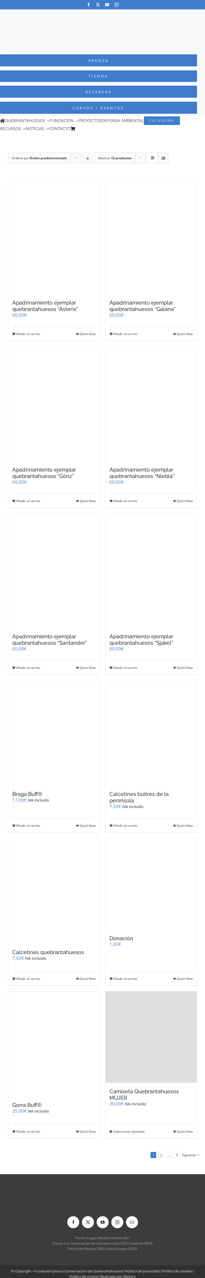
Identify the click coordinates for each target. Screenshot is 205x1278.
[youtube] (107, 5)
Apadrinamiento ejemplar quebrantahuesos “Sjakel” (141, 639)
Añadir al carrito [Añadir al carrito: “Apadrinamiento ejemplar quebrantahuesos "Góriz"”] (28, 501)
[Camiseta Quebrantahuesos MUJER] (151, 1037)
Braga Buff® (27, 794)
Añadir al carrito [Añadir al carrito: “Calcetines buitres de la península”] (125, 825)
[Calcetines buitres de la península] (151, 733)
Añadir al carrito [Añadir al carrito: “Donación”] (125, 978)
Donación (121, 938)
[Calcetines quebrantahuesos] (54, 890)
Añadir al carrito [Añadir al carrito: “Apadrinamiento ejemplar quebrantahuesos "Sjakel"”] (125, 667)
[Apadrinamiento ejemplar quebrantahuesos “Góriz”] (54, 404)
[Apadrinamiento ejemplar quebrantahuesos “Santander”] (54, 571)
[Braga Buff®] (54, 733)
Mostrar (115, 158)
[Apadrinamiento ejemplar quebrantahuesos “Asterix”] (54, 237)
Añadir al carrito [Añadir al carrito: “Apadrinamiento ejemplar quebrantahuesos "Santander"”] (28, 667)
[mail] (132, 1222)
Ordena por (39, 158)
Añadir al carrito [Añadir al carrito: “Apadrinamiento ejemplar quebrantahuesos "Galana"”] (125, 334)
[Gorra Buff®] (54, 1044)
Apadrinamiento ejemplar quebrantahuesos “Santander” (49, 639)
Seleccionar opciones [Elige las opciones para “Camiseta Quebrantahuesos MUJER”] (129, 1131)
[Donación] (151, 884)
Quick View (88, 334)
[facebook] (88, 5)
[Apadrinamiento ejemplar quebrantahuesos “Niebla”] (151, 404)
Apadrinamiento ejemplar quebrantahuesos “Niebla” (142, 473)
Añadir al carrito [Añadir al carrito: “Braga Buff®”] (28, 825)
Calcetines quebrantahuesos (48, 952)
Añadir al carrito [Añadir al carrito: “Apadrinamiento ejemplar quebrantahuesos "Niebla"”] (125, 501)
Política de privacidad (142, 1271)
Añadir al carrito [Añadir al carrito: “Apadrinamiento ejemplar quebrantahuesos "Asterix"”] (28, 334)
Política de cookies (177, 1271)
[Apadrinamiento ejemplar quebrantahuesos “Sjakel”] (151, 571)
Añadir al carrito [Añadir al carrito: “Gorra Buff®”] (28, 1131)
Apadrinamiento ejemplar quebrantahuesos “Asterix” (45, 305)
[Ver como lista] (163, 158)
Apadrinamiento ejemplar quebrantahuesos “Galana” (142, 305)
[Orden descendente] (87, 158)
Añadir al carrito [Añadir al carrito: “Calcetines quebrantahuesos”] (28, 978)
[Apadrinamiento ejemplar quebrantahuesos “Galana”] (151, 237)
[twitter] (98, 5)
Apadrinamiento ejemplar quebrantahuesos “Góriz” (44, 473)
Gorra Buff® (27, 1105)
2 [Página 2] (161, 1155)
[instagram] (117, 5)
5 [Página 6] (177, 1155)
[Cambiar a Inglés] (85, 128)
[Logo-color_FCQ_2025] (102, 14)
